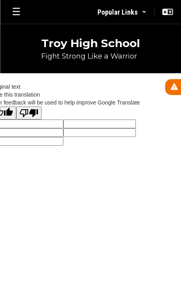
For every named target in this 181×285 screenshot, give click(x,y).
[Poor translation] (29, 113)
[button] (122, 12)
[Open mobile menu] (16, 12)
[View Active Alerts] (173, 87)
